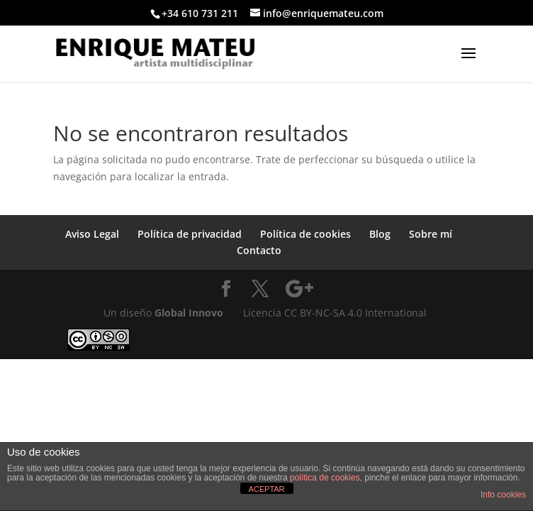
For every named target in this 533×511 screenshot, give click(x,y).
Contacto (259, 250)
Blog (380, 234)
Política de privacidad (190, 234)
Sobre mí (430, 234)
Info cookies (503, 495)
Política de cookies (305, 234)
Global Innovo (189, 312)
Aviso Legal (92, 234)
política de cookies (325, 478)
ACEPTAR (266, 489)
